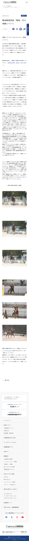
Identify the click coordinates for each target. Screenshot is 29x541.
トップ (3, 6)
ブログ (4, 350)
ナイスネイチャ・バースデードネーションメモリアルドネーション (10, 496)
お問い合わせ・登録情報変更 (11, 507)
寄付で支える (7, 479)
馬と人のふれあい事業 (9, 467)
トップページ (7, 420)
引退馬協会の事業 (8, 459)
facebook (9, 350)
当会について (7, 425)
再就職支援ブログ (8, 447)
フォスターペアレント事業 (10, 461)
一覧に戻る (7, 380)
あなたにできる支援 (9, 474)
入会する (6, 477)
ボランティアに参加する (10, 484)
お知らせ (9, 6)
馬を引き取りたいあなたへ (11, 489)
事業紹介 (6, 456)
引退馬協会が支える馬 (9, 437)
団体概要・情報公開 (8, 433)
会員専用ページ (8, 502)
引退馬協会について (8, 428)
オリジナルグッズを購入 (10, 482)
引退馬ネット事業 (8, 464)
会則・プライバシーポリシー (14, 537)
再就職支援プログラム (9, 469)
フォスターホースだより (10, 442)
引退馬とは (6, 430)
